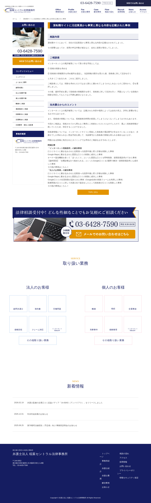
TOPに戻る (93, 192)
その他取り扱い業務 (38, 340)
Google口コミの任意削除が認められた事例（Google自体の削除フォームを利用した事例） (86, 180)
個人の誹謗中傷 (21, 98)
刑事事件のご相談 (22, 114)
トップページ (20, 77)
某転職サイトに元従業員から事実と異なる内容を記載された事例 (44, 19)
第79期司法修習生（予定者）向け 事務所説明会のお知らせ (52, 426)
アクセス (143, 11)
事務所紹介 (60, 11)
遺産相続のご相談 (22, 109)
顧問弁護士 (19, 87)
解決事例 (97, 11)
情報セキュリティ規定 (129, 478)
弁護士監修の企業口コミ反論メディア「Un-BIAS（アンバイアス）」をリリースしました (65, 403)
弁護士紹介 (72, 11)
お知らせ (132, 11)
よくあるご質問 (21, 82)
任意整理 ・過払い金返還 (24, 125)
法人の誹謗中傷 (21, 93)
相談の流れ (109, 11)
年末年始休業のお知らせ (37, 414)
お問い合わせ (125, 466)
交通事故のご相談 (22, 119)
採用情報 (121, 11)
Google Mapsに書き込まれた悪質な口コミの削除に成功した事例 (75, 154)
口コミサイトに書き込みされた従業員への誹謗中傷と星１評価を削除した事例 (81, 151)
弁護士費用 (85, 11)
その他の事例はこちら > (58, 167)
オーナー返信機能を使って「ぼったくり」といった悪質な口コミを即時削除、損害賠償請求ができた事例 (92, 158)
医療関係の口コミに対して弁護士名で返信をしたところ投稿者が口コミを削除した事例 (84, 183)
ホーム (15, 19)
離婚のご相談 (20, 103)
